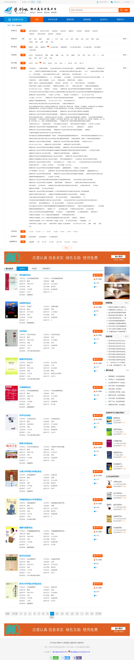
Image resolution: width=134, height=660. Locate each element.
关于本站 (53, 643)
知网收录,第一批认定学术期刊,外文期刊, (76, 156)
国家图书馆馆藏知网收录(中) (37, 209)
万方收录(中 (59, 212)
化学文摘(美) (36, 74)
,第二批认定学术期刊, (48, 188)
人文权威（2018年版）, (54, 176)
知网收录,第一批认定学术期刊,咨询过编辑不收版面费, (69, 173)
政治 (87, 39)
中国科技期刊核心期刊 (68, 215)
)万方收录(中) (42, 185)
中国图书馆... (118, 441)
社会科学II (63, 31)
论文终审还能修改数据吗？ (116, 321)
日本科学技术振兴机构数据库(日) (38, 77)
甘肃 (50, 58)
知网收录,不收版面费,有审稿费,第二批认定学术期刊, (63, 194)
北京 (89, 55)
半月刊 (31, 63)
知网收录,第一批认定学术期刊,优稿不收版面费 (66, 141)
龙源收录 (74, 217)
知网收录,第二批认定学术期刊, (72, 144)
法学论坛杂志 (25, 415)
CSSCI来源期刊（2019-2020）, (37, 171)
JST (85, 74)
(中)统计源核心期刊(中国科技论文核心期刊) (41, 197)
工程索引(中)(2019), (87, 141)
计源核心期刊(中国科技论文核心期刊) (85, 182)
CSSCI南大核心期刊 (75, 47)
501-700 (44, 242)
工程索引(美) (32, 80)
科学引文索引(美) (80, 83)
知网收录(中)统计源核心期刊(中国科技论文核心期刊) (63, 185)
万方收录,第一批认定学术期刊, (75, 203)
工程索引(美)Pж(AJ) (34, 124)
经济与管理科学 (33, 31)
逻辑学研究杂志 (26, 359)
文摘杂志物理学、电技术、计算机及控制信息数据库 (85, 138)
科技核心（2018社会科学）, (81, 168)
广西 (67, 55)
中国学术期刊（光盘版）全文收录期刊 (39, 86)
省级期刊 (42, 47)
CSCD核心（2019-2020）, (36, 97)
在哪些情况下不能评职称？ (117, 331)
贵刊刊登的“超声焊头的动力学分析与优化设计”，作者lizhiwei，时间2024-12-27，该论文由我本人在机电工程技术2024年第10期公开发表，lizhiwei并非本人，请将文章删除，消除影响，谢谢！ (117, 349)
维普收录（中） (51, 209)
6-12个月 (38, 231)
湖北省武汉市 (39, 55)
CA (30, 74)
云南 (102, 55)
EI (103, 77)
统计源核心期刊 (63, 209)
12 (62, 613)
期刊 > (14, 25)
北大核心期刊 (54, 47)
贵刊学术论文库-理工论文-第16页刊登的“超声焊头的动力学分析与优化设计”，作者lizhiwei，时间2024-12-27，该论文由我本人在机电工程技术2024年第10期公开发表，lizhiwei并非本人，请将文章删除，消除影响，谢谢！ (117, 341)
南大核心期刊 (98, 89)
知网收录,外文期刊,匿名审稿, (62, 153)
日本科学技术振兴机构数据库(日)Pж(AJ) (92, 135)
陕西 (46, 55)
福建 (57, 55)
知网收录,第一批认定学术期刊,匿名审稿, (40, 173)
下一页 (98, 613)
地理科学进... (118, 452)
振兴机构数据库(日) (44, 203)
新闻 (77, 39)
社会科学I (95, 31)
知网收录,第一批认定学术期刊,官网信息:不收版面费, (74, 111)
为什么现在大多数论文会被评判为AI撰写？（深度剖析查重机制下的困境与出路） (117, 329)
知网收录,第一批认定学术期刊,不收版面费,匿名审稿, (43, 127)
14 (72, 613)
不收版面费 (83, 220)
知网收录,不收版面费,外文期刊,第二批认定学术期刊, (43, 159)
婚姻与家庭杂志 (26, 528)
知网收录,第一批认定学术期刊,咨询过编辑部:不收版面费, (44, 147)
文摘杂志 (80, 80)
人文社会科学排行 (112, 476)
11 (57, 613)
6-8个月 (75, 231)
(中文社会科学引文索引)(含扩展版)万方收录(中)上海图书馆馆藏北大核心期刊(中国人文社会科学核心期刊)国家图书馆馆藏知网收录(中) (66, 92)
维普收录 (82, 217)
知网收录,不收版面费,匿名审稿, (37, 100)
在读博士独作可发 (85, 185)
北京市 (31, 55)
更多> (127, 303)
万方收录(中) (32, 68)
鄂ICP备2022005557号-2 (60, 652)
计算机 (31, 42)
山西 (30, 58)
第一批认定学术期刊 (71, 220)
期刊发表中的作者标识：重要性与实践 (117, 315)
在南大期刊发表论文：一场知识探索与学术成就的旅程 (117, 318)
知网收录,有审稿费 (34, 188)
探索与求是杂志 (26, 443)
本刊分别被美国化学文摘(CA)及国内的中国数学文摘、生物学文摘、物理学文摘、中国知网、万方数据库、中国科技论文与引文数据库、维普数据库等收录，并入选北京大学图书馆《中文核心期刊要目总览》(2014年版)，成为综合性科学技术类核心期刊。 (66, 107)
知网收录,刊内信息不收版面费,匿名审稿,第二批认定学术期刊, (46, 156)
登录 (32, 2)
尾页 (51, 617)
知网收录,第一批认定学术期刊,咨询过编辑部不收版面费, (44, 168)
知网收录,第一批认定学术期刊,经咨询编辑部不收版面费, (75, 89)
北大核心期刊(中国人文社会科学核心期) (90, 162)
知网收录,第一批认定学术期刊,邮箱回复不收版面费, (43, 111)
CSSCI (86, 71)
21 (87, 613)
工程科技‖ (79, 31)
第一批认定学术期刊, (58, 203)
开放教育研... (118, 528)
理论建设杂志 (25, 275)
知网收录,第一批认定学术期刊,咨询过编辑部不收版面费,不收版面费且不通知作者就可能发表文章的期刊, (58, 150)
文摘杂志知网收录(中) (68, 103)
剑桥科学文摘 (66, 74)
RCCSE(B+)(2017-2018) (79, 223)
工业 (67, 39)
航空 (36, 42)
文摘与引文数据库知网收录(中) (86, 206)
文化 (35, 39)
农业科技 (50, 34)
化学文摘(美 (32, 185)
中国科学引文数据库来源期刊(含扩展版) (46, 71)
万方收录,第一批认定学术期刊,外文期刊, (86, 159)
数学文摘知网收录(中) (66, 159)
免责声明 (80, 643)
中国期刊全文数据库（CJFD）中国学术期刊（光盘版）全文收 (46, 220)
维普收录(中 (94, 212)
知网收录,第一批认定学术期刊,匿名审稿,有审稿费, (59, 97)
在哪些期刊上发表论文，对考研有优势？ (117, 310)
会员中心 (104, 19)
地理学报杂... (118, 429)
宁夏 (35, 58)
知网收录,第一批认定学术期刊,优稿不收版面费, (76, 147)
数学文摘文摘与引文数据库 (78, 124)
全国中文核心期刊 (77, 86)
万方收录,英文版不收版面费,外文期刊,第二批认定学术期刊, (45, 200)
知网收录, (87, 129)
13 (67, 613)
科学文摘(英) (57, 77)
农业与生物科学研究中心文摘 (51, 74)
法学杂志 (23, 331)
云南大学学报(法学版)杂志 (30, 471)
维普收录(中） (81, 127)
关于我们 (127, 2)
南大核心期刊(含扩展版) (97, 71)
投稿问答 (70, 19)
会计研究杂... (118, 493)
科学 (72, 39)
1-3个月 (31, 231)
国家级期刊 (64, 47)
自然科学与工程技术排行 (115, 413)
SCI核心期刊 (32, 50)
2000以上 (74, 242)
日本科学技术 (32, 203)
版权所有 (74, 643)
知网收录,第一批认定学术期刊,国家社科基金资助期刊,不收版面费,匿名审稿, (50, 179)
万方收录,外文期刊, (94, 150)
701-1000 (51, 242)
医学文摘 (57, 83)
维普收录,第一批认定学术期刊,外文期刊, (40, 162)
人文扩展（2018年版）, (94, 124)
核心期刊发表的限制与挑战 (116, 312)
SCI (72, 83)
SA (51, 77)
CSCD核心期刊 (87, 47)
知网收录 (82, 194)
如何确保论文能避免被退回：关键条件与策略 (117, 323)
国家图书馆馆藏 (80, 68)
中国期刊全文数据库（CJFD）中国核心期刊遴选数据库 (44, 215)
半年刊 (70, 63)
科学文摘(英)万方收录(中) (61, 124)
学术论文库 (52, 19)
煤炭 (97, 39)
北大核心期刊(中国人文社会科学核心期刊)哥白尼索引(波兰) (80, 200)
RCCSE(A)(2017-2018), (88, 95)
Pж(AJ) (53, 80)
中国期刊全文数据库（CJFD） (61, 86)
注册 (38, 2)
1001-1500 (59, 242)
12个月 (69, 231)
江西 (45, 58)
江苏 (78, 55)
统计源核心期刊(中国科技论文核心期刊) (71, 71)
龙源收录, (90, 127)
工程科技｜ (32, 34)
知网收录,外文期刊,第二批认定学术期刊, (40, 153)
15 (77, 613)
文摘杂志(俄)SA (46, 124)
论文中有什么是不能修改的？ (117, 326)
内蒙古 (73, 55)
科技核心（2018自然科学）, (71, 95)
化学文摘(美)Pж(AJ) (69, 100)
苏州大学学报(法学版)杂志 (30, 584)
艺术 (56, 39)
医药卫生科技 (41, 34)
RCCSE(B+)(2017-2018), (35, 89)
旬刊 (61, 63)
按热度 (34, 268)
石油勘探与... (118, 464)
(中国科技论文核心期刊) (77, 209)
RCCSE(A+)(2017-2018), (35, 144)
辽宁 (94, 55)
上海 (62, 55)
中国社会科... (118, 482)
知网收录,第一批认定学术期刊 (52, 144)
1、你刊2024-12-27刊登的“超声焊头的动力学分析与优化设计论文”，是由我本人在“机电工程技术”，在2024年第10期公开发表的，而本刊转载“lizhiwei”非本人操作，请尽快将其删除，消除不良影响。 (117, 362)
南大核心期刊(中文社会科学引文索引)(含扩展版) (86, 77)
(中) (90, 220)
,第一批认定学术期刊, (62, 197)
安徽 (52, 55)
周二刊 (81, 63)
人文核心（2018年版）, (48, 165)
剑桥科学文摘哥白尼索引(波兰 (94, 173)
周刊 (36, 63)
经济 (30, 39)
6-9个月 (62, 231)
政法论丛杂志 (25, 556)
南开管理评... (118, 505)
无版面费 (31, 242)
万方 (30, 226)
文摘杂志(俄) (61, 80)
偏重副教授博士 (67, 168)
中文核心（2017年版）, (54, 95)
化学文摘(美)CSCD (59, 162)
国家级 (31, 47)
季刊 (44, 63)
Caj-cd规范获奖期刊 (82, 212)
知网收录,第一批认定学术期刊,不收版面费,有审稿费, (74, 114)
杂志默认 (22, 268)
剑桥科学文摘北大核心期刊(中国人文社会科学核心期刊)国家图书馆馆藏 (49, 138)
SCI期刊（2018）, (72, 162)
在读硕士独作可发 (34, 165)
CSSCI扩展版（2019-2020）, (65, 165)
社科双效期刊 (91, 83)
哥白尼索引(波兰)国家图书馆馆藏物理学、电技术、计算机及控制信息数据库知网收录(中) (53, 135)
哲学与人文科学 (44, 31)
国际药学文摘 (71, 80)
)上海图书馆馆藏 (70, 212)
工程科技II (55, 31)
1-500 (38, 242)
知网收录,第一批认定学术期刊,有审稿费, (40, 129)
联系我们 (67, 643)
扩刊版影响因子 (53, 237)
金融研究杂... (118, 516)
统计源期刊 (97, 47)
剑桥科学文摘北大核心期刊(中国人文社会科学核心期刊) (44, 103)
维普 (94, 223)
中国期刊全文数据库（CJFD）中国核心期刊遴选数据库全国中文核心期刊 (49, 217)
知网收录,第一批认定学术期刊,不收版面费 (40, 182)
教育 (48, 39)
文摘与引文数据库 (44, 80)
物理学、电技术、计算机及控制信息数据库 (41, 83)
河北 (84, 55)
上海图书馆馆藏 (43, 68)
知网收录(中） (76, 153)
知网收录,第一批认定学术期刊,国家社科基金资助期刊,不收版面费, (66, 171)
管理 (92, 39)
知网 (89, 223)
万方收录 (95, 185)
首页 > (9, 25)
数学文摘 (65, 83)
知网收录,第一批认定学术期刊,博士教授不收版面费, (68, 129)
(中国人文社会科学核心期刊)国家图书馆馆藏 (41, 212)
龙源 (100, 223)
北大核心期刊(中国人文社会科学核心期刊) (61, 68)
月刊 (56, 63)
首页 (37, 19)
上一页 (15, 613)
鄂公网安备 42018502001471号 (80, 652)
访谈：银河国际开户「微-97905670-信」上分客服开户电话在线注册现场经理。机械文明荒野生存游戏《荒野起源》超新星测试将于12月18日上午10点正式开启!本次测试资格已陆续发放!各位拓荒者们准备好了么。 (117, 365)
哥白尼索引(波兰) (77, 74)
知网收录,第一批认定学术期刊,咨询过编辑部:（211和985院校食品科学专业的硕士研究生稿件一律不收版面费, (59, 191)
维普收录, (47, 89)
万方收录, (55, 89)
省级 (36, 47)
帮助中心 (120, 19)
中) (84, 197)
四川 (40, 58)
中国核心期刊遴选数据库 (92, 86)
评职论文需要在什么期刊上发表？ (117, 307)
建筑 (40, 39)
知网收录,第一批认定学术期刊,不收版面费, (90, 97)
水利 (47, 42)
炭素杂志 (116, 418)
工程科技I (58, 34)
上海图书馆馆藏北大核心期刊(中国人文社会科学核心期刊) (45, 132)
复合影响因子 (32, 237)
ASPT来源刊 (67, 77)
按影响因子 (46, 268)
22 (92, 613)
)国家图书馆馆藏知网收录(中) (37, 176)
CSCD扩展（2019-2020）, (67, 127)
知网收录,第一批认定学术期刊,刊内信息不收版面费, (43, 114)
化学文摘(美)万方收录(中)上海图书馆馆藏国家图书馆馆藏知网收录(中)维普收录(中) (52, 206)
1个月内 (55, 231)
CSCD (30, 71)
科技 (61, 39)
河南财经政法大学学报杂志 (30, 500)
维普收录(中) (100, 68)
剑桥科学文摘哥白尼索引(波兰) (37, 194)
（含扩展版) (100, 206)
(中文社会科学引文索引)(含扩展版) (83, 179)
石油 (52, 42)
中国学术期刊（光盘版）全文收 (37, 223)
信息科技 (87, 31)
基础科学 (71, 31)
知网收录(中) (91, 68)
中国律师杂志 (25, 387)
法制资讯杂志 (25, 303)
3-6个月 (48, 231)
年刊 (75, 63)
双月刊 (50, 63)
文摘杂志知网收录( (75, 197)
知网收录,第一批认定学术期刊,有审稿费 (40, 141)
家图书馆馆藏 (58, 182)
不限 (22, 31)
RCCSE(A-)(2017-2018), (55, 100)
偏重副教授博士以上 (93, 171)
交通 (41, 42)
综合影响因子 (43, 237)
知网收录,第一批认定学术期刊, (37, 95)
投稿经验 (87, 19)
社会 (82, 39)
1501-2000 (67, 242)
